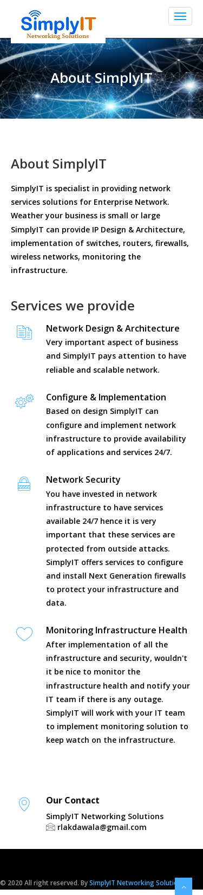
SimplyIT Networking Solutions (137, 882)
